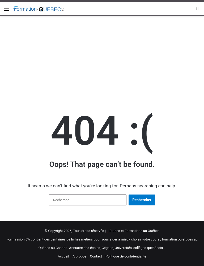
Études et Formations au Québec (134, 231)
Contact (96, 256)
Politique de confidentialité (125, 256)
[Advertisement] (102, 58)
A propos (79, 256)
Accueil (63, 256)
